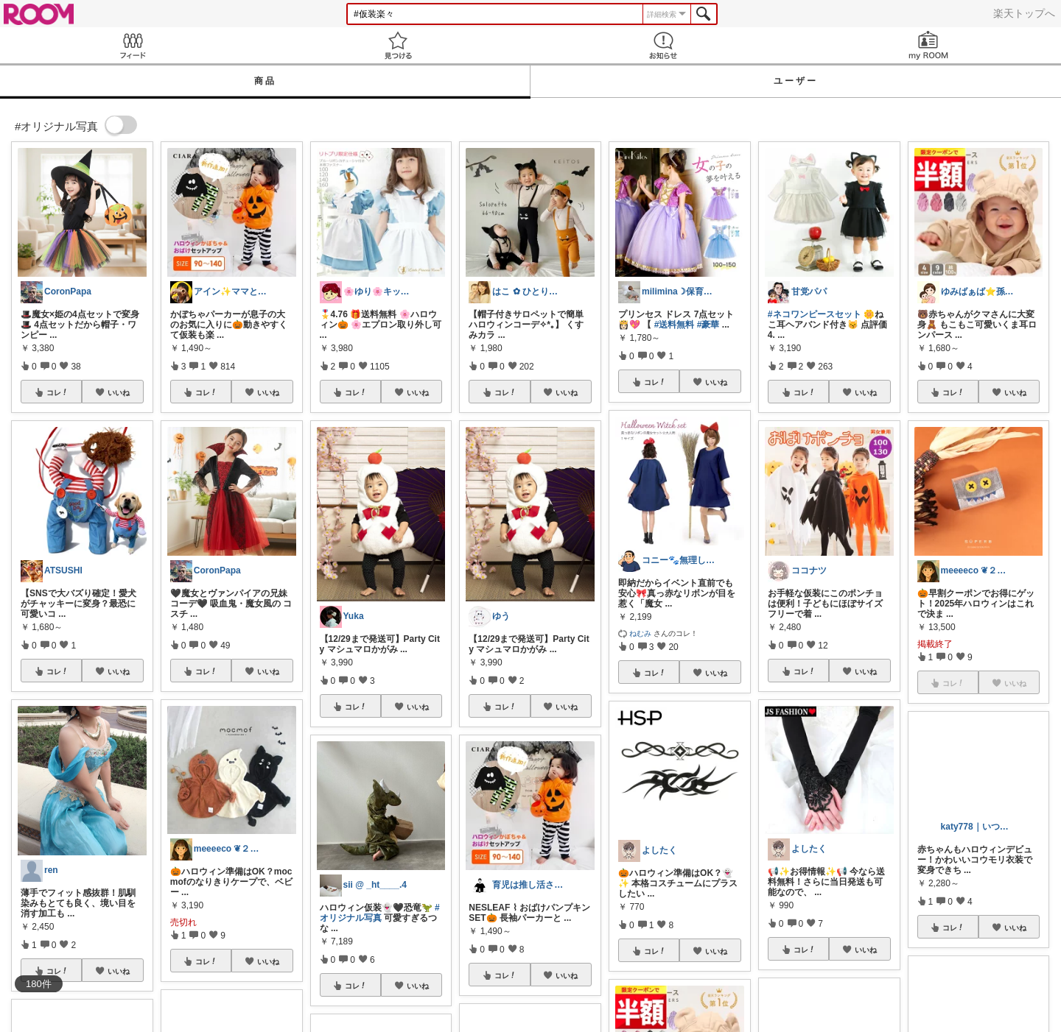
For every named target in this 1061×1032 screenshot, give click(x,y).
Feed (132, 45)
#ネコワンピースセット (814, 314)
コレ (57, 392)
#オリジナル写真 (380, 912)
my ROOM (928, 45)
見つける (397, 45)
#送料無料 (674, 324)
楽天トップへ (1024, 13)
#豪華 (708, 324)
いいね (119, 392)
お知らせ (663, 45)
